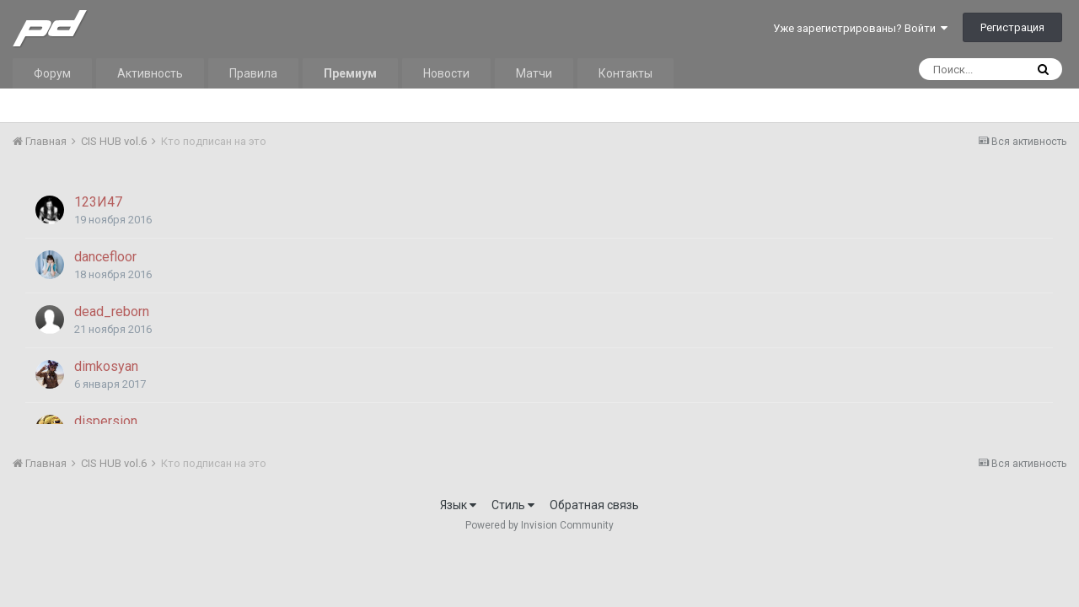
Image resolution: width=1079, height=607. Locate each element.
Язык (458, 505)
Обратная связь (594, 505)
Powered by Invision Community (539, 525)
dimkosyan (106, 366)
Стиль (512, 505)
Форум (52, 73)
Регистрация (1012, 27)
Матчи (534, 73)
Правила (253, 73)
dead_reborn (111, 312)
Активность (150, 73)
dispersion (105, 421)
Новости (446, 73)
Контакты (625, 73)
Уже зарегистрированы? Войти (860, 28)
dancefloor (105, 257)
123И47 (98, 202)
